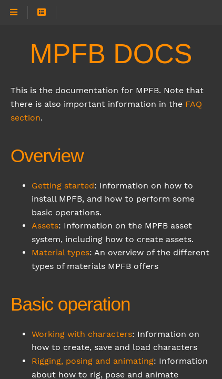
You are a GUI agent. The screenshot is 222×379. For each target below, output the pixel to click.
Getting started (63, 186)
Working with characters (82, 334)
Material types (60, 252)
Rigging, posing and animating (93, 361)
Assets (45, 226)
